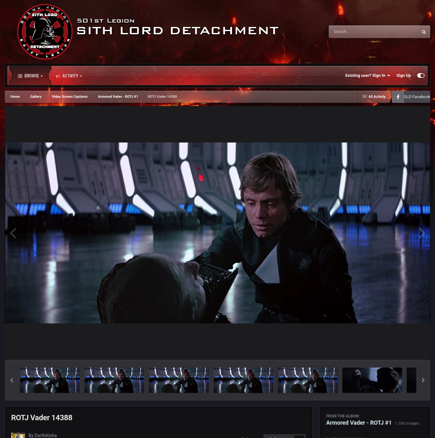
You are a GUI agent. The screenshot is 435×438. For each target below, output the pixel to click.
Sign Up (404, 75)
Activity (69, 75)
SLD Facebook (417, 96)
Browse (30, 75)
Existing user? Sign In (368, 75)
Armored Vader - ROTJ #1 (359, 422)
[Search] (357, 31)
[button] (12, 380)
